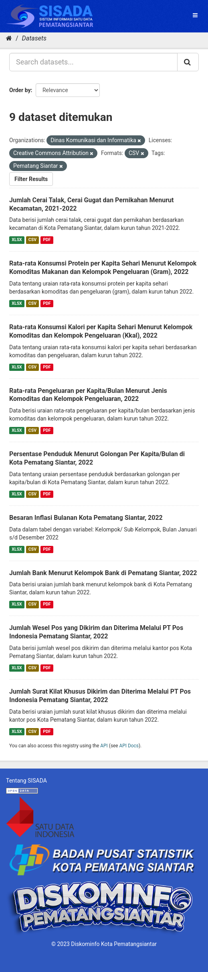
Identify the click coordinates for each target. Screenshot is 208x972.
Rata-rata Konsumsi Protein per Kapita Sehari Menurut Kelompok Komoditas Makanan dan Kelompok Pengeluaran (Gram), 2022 (102, 268)
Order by (20, 90)
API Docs (129, 746)
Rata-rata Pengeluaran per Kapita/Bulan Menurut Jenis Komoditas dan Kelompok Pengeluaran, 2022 (88, 395)
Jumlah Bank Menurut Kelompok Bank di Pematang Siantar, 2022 (103, 573)
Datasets (34, 38)
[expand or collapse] (195, 15)
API (104, 746)
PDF (46, 239)
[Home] (9, 38)
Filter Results (31, 179)
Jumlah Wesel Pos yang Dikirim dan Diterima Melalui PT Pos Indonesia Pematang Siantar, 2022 (96, 632)
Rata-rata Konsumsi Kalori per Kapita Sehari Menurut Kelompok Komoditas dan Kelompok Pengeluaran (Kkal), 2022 (100, 331)
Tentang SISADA (26, 780)
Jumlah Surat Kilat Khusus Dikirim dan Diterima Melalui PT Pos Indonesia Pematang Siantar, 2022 (100, 696)
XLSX (17, 239)
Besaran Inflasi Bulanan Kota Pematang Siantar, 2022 (86, 517)
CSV (32, 239)
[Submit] (188, 62)
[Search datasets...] (93, 62)
